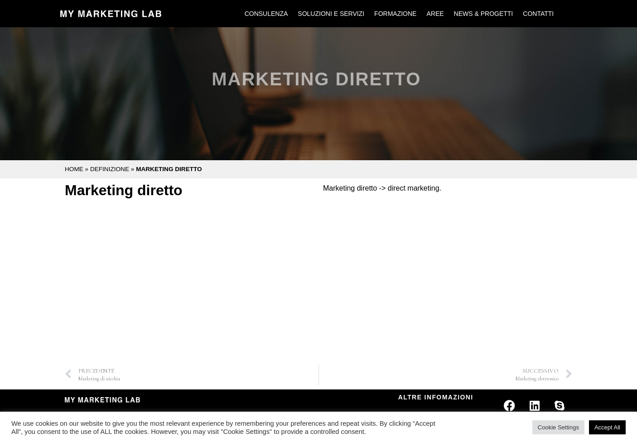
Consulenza (266, 13)
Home (74, 169)
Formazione (395, 13)
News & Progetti (483, 13)
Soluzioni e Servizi (331, 13)
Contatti (538, 13)
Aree (435, 13)
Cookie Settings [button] (558, 427)
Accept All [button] (607, 427)
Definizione (109, 169)
